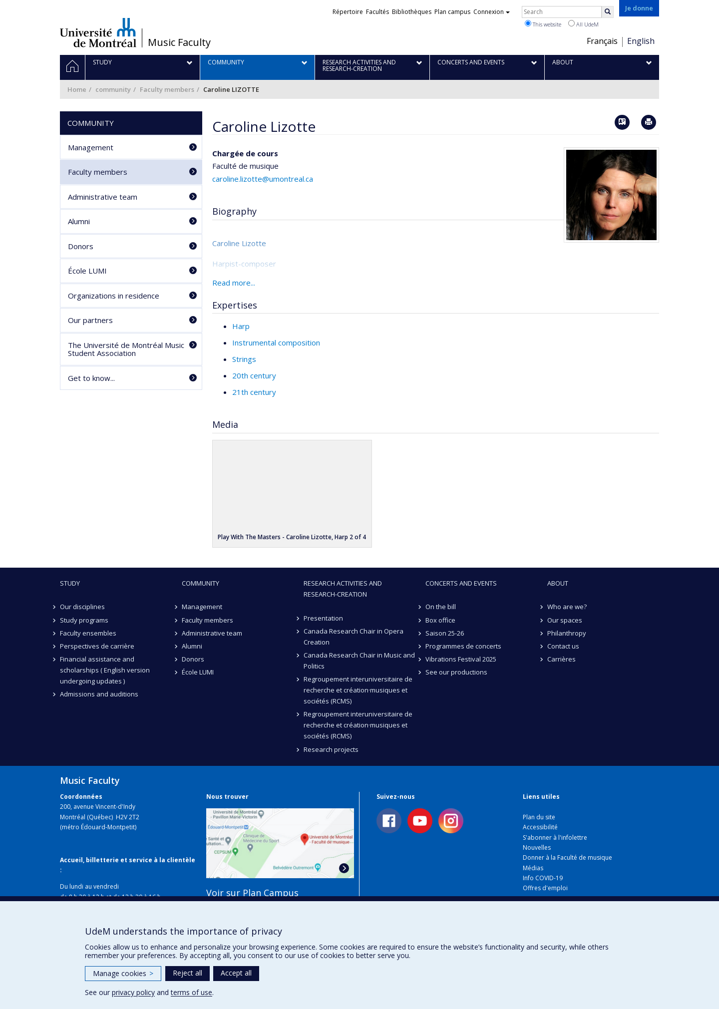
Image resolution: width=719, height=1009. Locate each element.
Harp (241, 326)
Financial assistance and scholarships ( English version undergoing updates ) (105, 670)
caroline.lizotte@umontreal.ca (262, 179)
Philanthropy (566, 633)
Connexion (491, 11)
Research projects (331, 749)
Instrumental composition (276, 342)
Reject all (187, 973)
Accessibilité (540, 827)
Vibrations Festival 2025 (460, 659)
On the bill (440, 606)
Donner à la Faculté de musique (567, 857)
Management (90, 147)
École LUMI (87, 271)
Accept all (236, 973)
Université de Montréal (98, 32)
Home (76, 89)
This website (543, 24)
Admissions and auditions (99, 693)
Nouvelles (537, 847)
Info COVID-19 (543, 878)
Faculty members (167, 89)
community (113, 89)
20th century (254, 375)
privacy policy (133, 992)
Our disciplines (82, 606)
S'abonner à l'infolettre (555, 837)
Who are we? (567, 606)
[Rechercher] (608, 12)
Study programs (84, 620)
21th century (254, 392)
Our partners (90, 320)
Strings (244, 359)
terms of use (191, 992)
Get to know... (91, 378)
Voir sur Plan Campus (252, 893)
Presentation (323, 618)
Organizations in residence (113, 296)
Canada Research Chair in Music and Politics (359, 661)
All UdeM (583, 24)
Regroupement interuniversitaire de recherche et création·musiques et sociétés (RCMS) (358, 689)
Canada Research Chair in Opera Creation (353, 637)
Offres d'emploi (545, 888)
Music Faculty (179, 42)
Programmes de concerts (463, 646)
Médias (533, 868)
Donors (80, 246)
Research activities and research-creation (343, 589)
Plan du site (539, 817)
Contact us (563, 646)
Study (70, 583)
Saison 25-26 (444, 633)
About (557, 583)
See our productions (456, 672)
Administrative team (102, 197)
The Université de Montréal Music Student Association (126, 349)
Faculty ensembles (88, 633)
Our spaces (564, 620)
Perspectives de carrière (97, 646)
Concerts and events (461, 583)
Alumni (79, 221)
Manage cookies (123, 973)
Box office (440, 620)
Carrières (561, 659)
